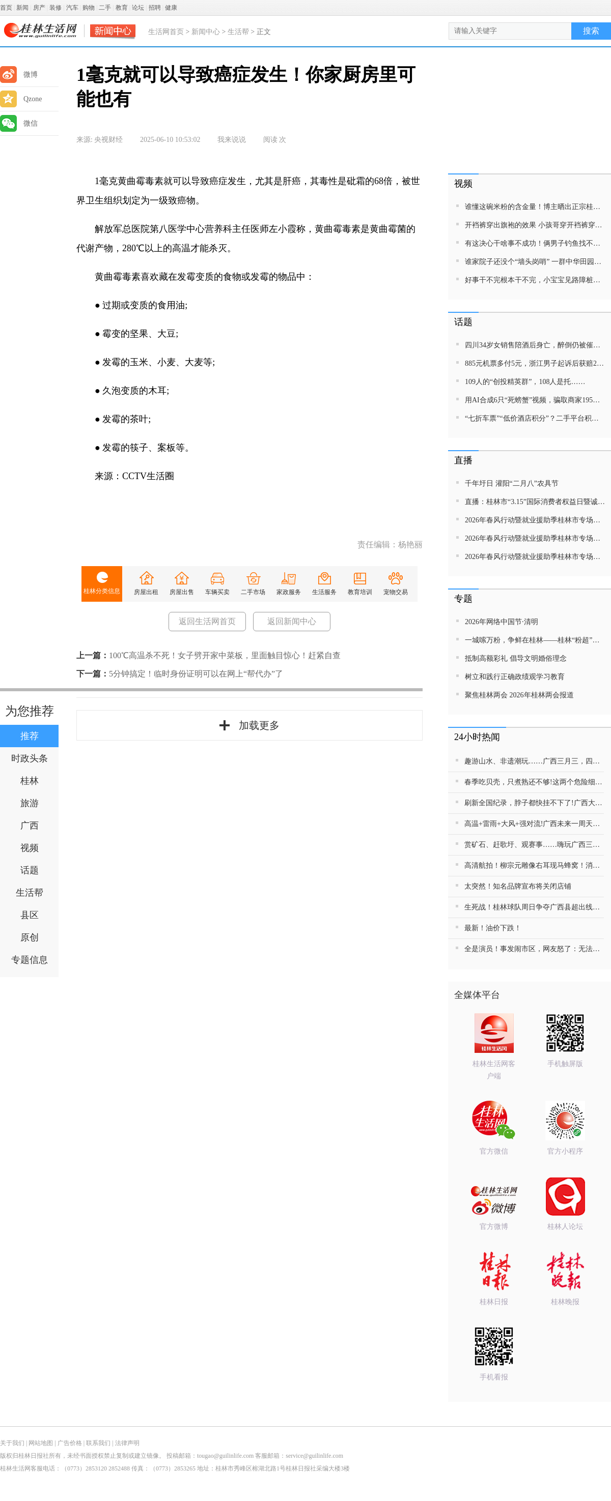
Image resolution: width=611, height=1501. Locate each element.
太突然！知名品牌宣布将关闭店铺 (517, 886)
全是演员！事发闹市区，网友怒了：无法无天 (534, 949)
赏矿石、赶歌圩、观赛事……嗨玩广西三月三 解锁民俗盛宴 (534, 844)
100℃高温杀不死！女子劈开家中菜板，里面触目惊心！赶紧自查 (225, 655)
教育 (122, 7)
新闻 (22, 7)
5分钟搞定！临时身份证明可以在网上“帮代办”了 (196, 673)
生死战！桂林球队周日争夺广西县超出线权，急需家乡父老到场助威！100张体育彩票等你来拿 (534, 907)
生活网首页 (166, 32)
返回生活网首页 (207, 621)
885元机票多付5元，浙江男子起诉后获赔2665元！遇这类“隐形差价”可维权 (535, 363)
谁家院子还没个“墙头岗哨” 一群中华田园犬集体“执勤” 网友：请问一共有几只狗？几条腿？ (535, 262)
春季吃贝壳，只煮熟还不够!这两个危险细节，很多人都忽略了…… (534, 782)
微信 (19, 123)
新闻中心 (205, 32)
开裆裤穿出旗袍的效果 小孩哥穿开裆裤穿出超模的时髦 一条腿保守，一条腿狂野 (535, 225)
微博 (19, 74)
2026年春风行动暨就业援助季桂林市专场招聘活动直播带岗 (535, 520)
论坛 (138, 7)
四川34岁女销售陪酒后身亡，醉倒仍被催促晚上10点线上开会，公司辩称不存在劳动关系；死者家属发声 (535, 345)
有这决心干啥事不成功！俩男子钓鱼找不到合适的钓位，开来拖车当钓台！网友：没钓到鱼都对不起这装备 (535, 243)
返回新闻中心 (291, 621)
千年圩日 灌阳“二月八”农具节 (512, 483)
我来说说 (231, 139)
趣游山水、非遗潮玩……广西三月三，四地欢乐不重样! (534, 761)
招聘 (155, 7)
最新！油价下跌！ (492, 928)
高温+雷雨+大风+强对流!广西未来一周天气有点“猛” (534, 824)
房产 (39, 7)
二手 (105, 7)
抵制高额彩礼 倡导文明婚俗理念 (516, 658)
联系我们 (98, 1443)
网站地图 (41, 1443)
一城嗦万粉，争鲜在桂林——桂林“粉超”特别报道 (535, 640)
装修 (55, 7)
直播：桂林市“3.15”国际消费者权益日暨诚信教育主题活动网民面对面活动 (535, 502)
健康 (171, 7)
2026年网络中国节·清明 (501, 622)
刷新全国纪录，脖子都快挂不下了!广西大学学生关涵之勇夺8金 (534, 803)
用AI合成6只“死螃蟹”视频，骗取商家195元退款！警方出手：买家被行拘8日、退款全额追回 (535, 400)
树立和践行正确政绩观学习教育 (515, 677)
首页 (6, 7)
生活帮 (238, 32)
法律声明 (127, 1443)
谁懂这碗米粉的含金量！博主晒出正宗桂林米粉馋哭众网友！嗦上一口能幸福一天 (535, 207)
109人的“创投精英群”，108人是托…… (525, 382)
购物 (88, 7)
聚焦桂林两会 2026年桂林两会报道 (519, 695)
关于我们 (12, 1443)
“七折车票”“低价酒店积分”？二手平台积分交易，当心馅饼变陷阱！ (535, 418)
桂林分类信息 (102, 591)
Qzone (21, 99)
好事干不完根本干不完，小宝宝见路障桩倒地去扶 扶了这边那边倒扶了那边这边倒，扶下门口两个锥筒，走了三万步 (535, 280)
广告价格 (70, 1443)
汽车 (72, 7)
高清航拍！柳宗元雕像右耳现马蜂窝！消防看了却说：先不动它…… (534, 865)
